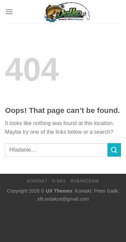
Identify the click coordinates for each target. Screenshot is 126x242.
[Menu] (9, 11)
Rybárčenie (85, 181)
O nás (59, 181)
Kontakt (37, 181)
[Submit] (114, 149)
